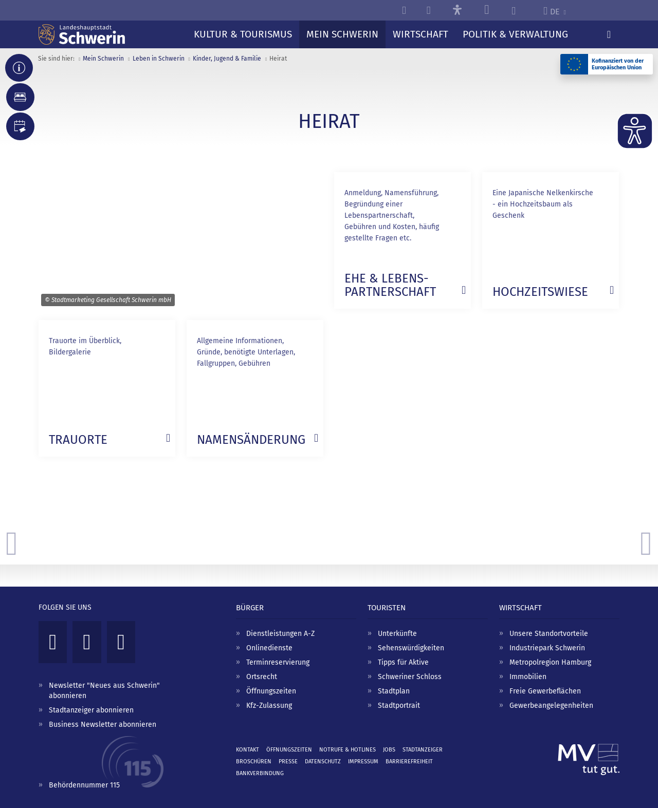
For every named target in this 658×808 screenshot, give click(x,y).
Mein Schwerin (103, 58)
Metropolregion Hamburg (550, 662)
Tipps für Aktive (403, 662)
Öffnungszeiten (271, 691)
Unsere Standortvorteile (548, 633)
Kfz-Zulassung (269, 705)
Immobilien (527, 676)
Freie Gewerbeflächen (545, 691)
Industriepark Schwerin (547, 648)
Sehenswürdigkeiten (411, 648)
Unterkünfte (397, 633)
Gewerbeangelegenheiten (551, 705)
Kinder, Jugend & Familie (227, 58)
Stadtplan (394, 691)
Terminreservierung (277, 662)
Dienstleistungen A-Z (280, 633)
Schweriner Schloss (410, 676)
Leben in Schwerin (159, 58)
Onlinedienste (269, 648)
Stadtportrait (399, 705)
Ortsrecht (261, 676)
